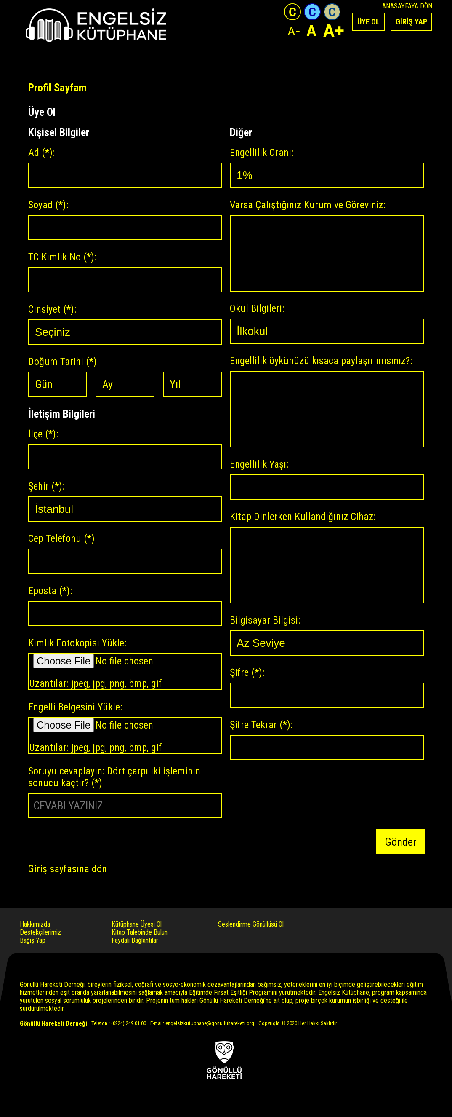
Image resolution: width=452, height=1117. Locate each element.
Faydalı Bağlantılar (135, 940)
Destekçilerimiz (40, 932)
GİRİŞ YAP (411, 21)
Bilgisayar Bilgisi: (265, 620)
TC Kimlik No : (62, 257)
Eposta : (50, 591)
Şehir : (46, 486)
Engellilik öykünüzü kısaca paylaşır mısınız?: (321, 361)
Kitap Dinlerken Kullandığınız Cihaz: (302, 516)
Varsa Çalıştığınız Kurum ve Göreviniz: (308, 205)
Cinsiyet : (52, 309)
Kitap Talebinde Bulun (140, 932)
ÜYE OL (368, 21)
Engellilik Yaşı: (259, 464)
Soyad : (48, 205)
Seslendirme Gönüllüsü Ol (251, 924)
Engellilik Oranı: (261, 152)
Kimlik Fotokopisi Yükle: (77, 643)
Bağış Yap (32, 940)
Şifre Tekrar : (261, 725)
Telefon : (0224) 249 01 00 (118, 1023)
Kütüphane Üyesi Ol (137, 924)
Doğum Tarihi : (63, 361)
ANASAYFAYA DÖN (407, 6)
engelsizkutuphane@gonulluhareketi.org (209, 1023)
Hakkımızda (35, 924)
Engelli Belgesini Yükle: (75, 707)
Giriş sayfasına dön (67, 869)
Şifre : (247, 672)
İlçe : (43, 434)
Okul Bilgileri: (257, 308)
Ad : (41, 152)
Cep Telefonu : (62, 538)
